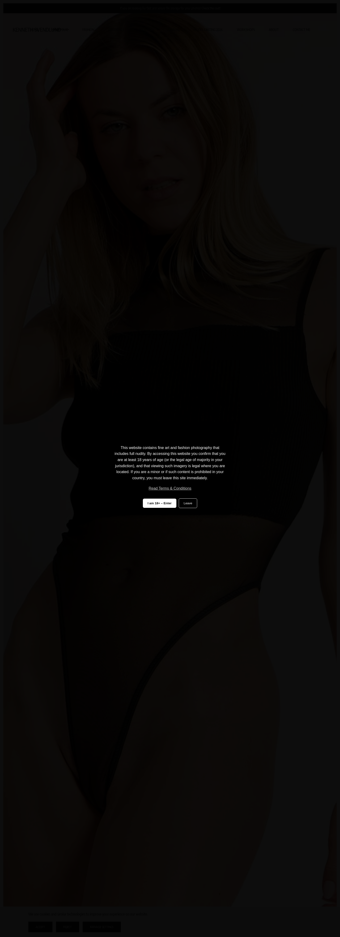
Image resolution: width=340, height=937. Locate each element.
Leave (188, 503)
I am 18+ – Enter (160, 503)
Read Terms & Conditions (170, 488)
